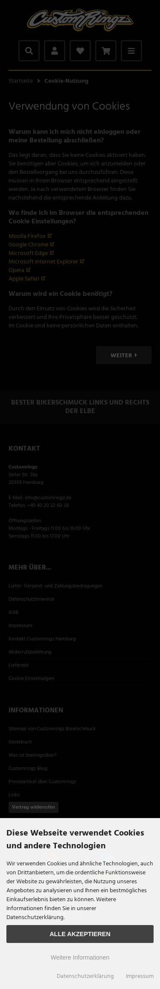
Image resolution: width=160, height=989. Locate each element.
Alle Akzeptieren (80, 934)
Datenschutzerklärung (85, 976)
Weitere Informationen (80, 957)
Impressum (140, 976)
